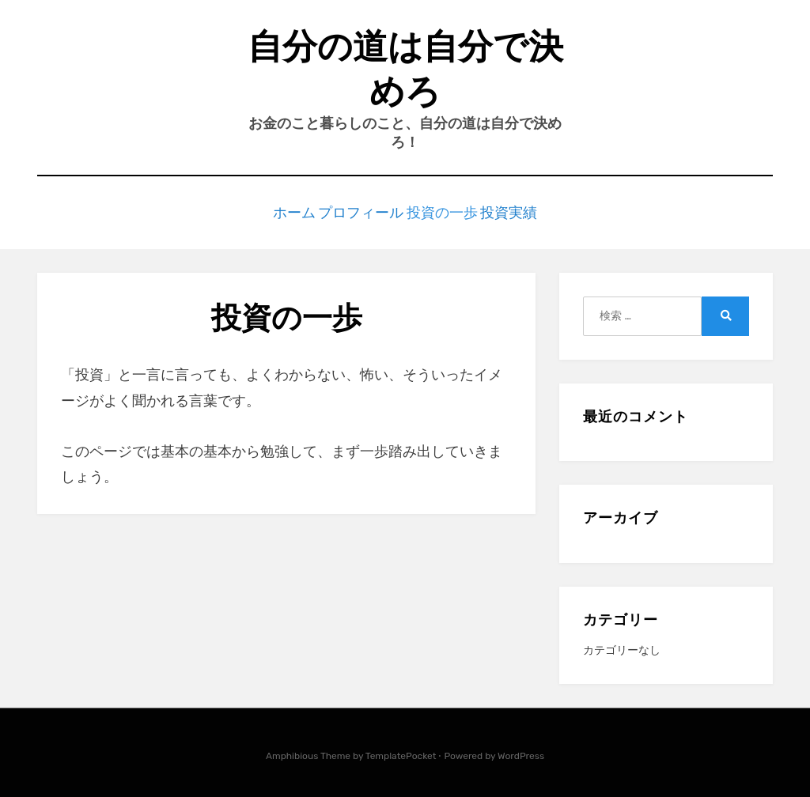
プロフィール (357, 210)
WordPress (521, 752)
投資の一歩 (446, 210)
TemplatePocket (401, 752)
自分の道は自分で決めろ (405, 68)
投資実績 (523, 210)
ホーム (280, 210)
